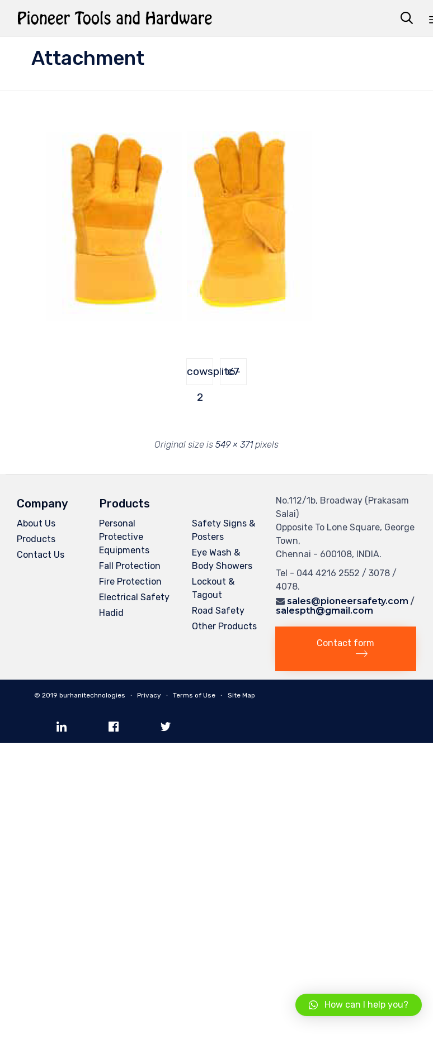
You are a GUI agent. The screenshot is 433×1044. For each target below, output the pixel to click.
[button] (345, 649)
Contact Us (40, 554)
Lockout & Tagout (213, 588)
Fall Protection (130, 566)
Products (36, 539)
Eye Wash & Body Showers (222, 559)
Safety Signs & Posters (223, 530)
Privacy (149, 695)
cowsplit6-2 (200, 375)
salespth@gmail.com (324, 610)
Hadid (111, 613)
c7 (233, 371)
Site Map (241, 695)
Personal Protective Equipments (124, 537)
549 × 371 (234, 444)
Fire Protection (130, 581)
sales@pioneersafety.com (348, 601)
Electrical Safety (134, 597)
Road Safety (218, 610)
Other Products (224, 626)
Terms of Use (194, 695)
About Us (36, 523)
